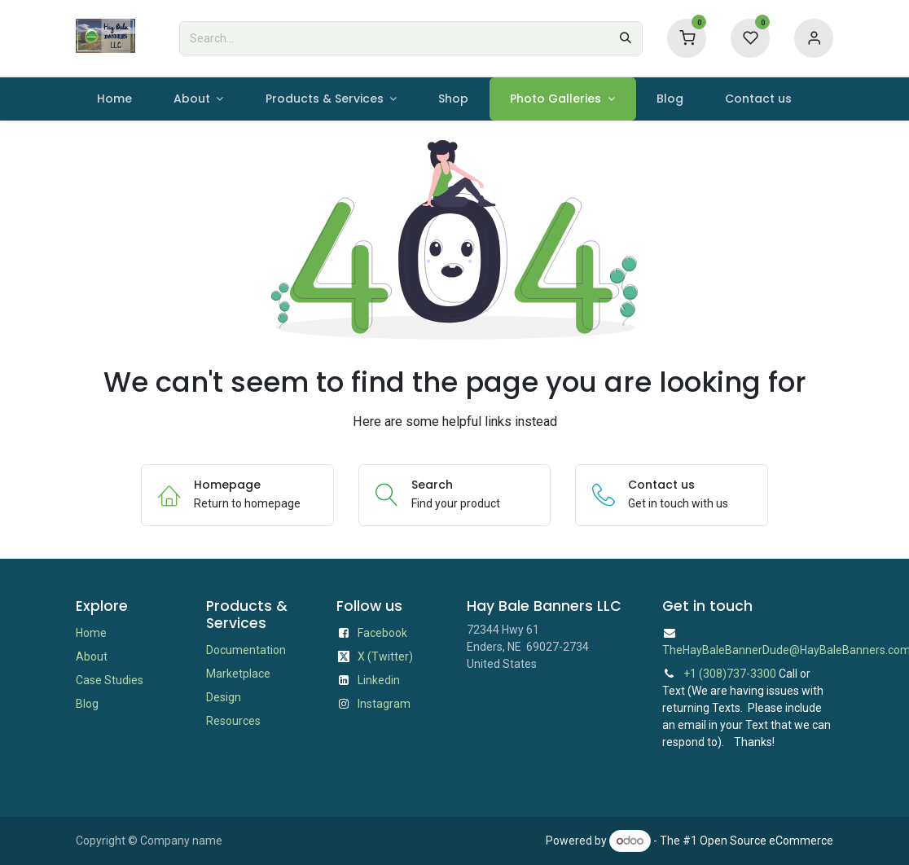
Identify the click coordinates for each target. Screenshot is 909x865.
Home (91, 632)
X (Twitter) (385, 656)
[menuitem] (114, 99)
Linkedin (379, 680)
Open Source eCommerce (766, 840)
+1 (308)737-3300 (729, 673)
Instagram (384, 703)
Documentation (246, 649)
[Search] (625, 38)
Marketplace (238, 673)
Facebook (382, 632)
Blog (87, 703)
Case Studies (109, 680)
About (92, 656)
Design (223, 697)
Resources (233, 720)
